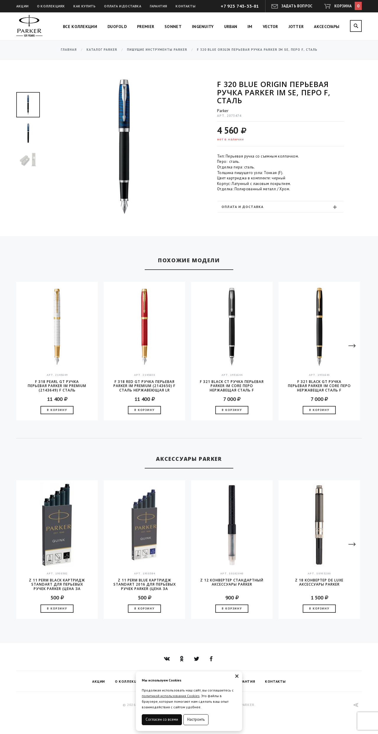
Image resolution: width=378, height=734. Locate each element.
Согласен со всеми (162, 719)
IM (249, 26)
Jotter (296, 26)
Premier (145, 26)
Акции (22, 6)
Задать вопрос (297, 6)
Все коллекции (80, 26)
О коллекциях (51, 6)
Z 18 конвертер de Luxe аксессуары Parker (319, 582)
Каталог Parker (102, 50)
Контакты (185, 6)
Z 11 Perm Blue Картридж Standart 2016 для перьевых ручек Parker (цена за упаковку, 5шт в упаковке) (144, 584)
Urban (230, 26)
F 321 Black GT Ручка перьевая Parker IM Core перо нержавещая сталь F (319, 386)
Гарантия (158, 6)
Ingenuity (203, 26)
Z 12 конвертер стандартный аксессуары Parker (231, 582)
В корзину (57, 410)
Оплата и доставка (122, 6)
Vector (270, 26)
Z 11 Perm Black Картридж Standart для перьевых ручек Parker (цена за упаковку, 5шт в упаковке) (57, 584)
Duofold (117, 26)
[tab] (280, 206)
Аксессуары (326, 26)
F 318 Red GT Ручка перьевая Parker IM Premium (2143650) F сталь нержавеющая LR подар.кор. (144, 386)
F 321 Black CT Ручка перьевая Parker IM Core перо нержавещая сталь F (232, 386)
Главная (69, 50)
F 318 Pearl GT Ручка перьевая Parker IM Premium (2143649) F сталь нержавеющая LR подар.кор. (57, 386)
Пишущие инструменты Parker (157, 50)
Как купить (84, 6)
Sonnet (173, 26)
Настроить (196, 719)
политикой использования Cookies (171, 696)
